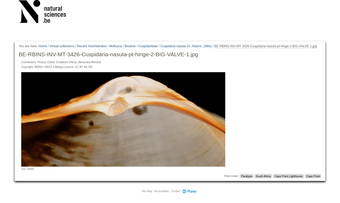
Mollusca (115, 46)
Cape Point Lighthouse (288, 176)
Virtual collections (62, 46)
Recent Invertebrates (92, 46)
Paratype (246, 176)
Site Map (147, 191)
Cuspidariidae (148, 46)
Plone (189, 191)
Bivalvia (130, 46)
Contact (175, 191)
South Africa (263, 176)
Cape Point (313, 176)
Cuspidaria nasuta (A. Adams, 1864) (186, 46)
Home (43, 46)
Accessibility (161, 191)
